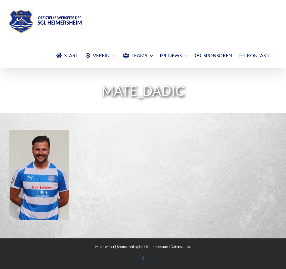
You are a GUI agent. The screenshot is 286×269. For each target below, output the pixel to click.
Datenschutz (181, 246)
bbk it (143, 246)
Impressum (159, 246)
